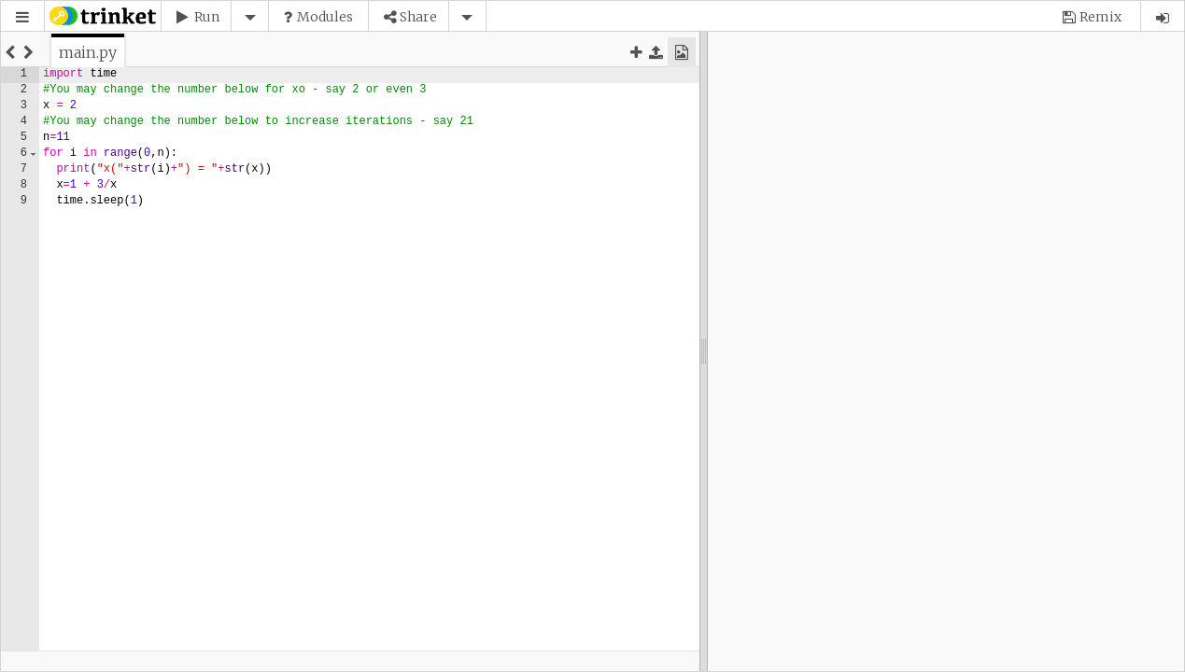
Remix (1100, 16)
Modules (325, 16)
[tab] (88, 52)
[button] (22, 17)
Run (206, 16)
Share (418, 16)
